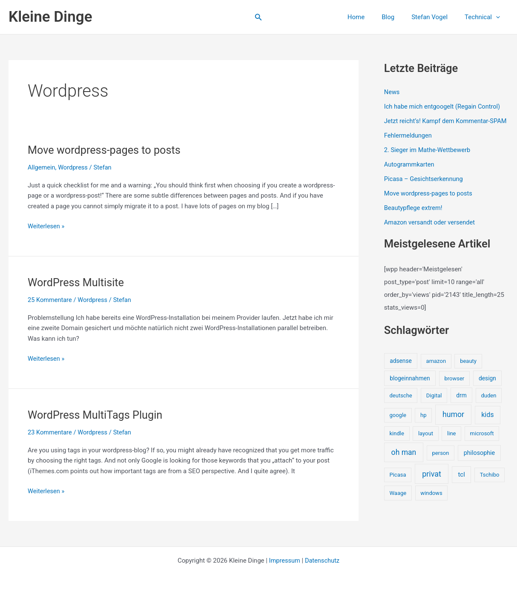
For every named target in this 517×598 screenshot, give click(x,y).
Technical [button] (484, 17)
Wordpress (74, 167)
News (392, 92)
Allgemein (42, 167)
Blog (398, 17)
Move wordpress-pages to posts (106, 150)
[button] (258, 17)
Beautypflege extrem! (414, 216)
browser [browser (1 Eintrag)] (454, 386)
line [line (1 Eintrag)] (451, 441)
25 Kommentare (50, 300)
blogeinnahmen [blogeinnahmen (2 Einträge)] (410, 386)
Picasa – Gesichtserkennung (424, 188)
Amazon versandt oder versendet (431, 231)
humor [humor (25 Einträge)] (453, 423)
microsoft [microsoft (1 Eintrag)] (482, 441)
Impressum (284, 560)
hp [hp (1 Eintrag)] (423, 423)
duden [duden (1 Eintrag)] (489, 403)
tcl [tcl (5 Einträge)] (461, 482)
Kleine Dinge (50, 17)
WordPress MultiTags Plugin (97, 414)
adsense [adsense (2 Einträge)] (401, 368)
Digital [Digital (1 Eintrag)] (434, 403)
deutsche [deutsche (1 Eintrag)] (400, 403)
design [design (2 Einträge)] (487, 386)
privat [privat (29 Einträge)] (431, 481)
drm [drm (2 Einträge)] (461, 403)
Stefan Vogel (436, 17)
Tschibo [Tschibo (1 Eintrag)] (490, 483)
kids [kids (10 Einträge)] (487, 423)
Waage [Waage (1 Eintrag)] (397, 501)
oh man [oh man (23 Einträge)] (403, 460)
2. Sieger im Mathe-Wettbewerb (428, 159)
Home (370, 17)
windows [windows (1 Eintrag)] (431, 501)
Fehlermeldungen (408, 145)
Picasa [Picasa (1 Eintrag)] (397, 483)
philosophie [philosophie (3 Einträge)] (479, 460)
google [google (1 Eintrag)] (397, 423)
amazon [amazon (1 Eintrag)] (436, 369)
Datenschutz (323, 560)
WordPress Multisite (77, 282)
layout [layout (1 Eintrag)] (425, 441)
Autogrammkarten (410, 173)
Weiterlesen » (47, 226)
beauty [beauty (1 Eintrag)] (468, 369)
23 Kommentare (50, 432)
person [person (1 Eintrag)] (440, 461)
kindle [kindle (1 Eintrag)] (396, 441)
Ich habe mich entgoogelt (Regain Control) (444, 106)
